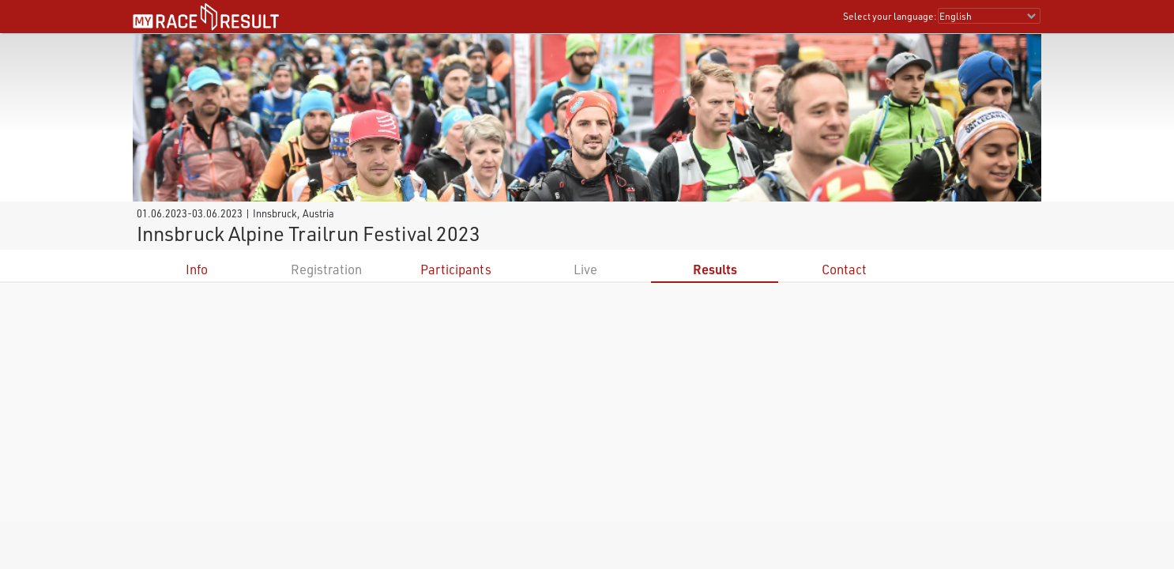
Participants (455, 269)
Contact (844, 269)
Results (715, 269)
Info (197, 269)
